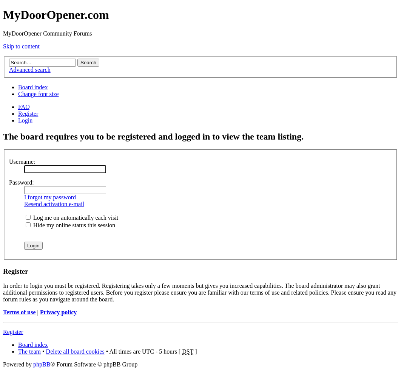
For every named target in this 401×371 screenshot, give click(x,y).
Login (25, 120)
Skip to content (21, 46)
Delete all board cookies (75, 351)
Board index (33, 87)
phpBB (41, 364)
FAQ (24, 107)
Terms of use (19, 312)
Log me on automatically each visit (72, 217)
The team (29, 351)
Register (28, 113)
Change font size (38, 94)
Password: (21, 182)
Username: (22, 161)
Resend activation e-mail (54, 204)
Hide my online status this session (70, 225)
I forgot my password (50, 197)
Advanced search (30, 70)
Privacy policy (58, 312)
